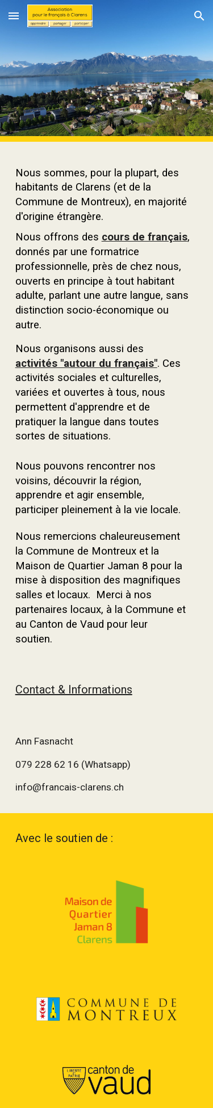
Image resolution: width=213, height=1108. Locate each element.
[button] (13, 15)
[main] (107, 403)
